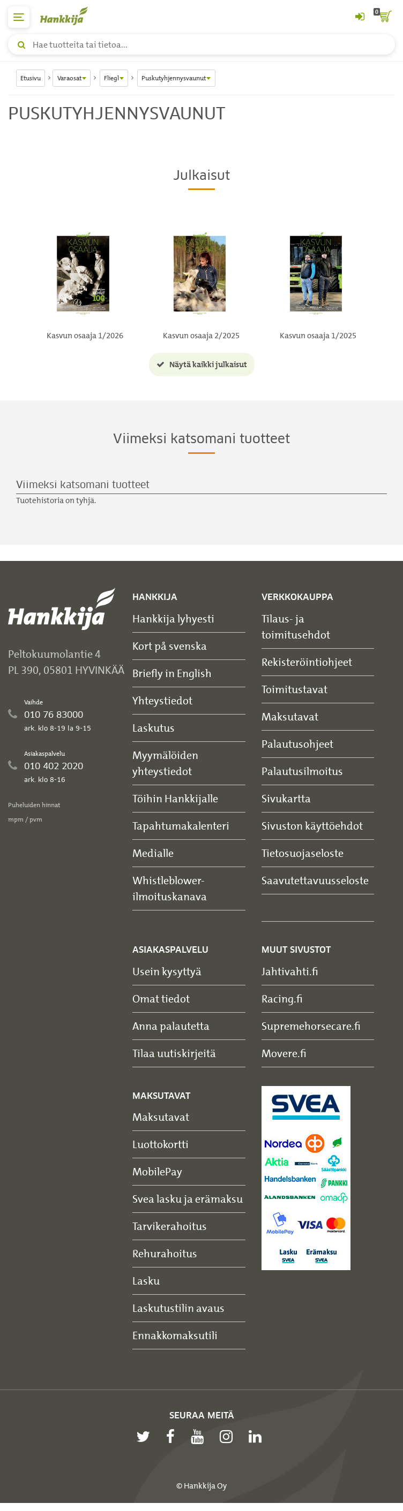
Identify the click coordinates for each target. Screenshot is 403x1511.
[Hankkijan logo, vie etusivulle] (69, 15)
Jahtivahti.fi (290, 971)
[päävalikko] (18, 17)
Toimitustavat (294, 689)
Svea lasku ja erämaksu (187, 1198)
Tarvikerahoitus (169, 1226)
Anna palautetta (171, 1026)
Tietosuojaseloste (303, 853)
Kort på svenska (169, 646)
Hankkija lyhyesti (173, 618)
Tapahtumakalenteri (180, 825)
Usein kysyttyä (167, 971)
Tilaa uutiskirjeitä (174, 1053)
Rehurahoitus (164, 1253)
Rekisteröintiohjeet (307, 662)
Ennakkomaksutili (175, 1335)
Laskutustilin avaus (178, 1308)
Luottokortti (160, 1144)
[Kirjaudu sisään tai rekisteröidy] (359, 17)
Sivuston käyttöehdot (312, 825)
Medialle (153, 853)
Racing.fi (282, 998)
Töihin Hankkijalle (175, 798)
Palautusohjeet (297, 743)
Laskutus (153, 727)
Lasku (146, 1280)
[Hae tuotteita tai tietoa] (201, 44)
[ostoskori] (384, 17)
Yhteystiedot (162, 700)
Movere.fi (284, 1053)
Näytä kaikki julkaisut (201, 364)
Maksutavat (290, 716)
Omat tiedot (161, 998)
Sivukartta (286, 798)
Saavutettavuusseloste (315, 880)
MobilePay (157, 1171)
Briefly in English (172, 673)
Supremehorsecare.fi (311, 1026)
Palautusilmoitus (302, 771)
